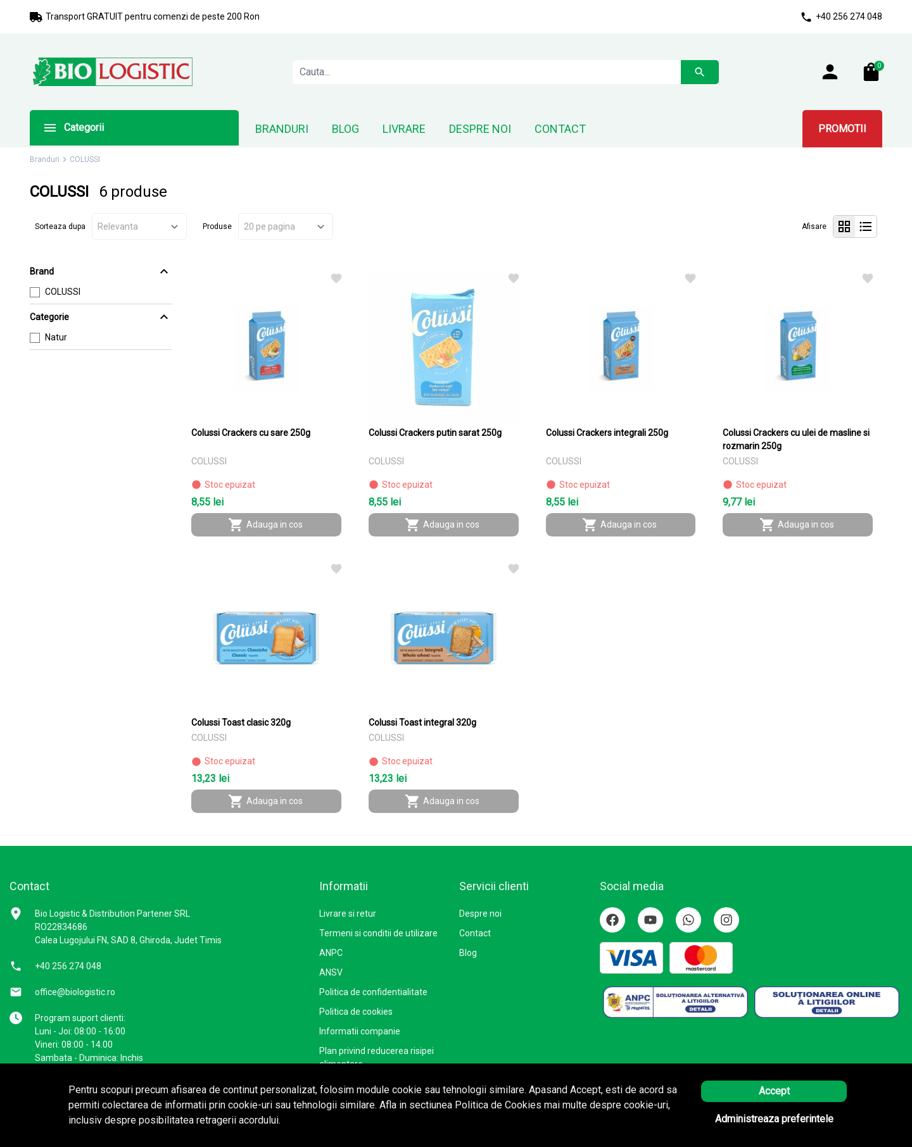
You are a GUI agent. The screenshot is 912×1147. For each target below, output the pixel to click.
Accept (774, 1091)
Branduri (45, 159)
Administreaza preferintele (774, 1119)
